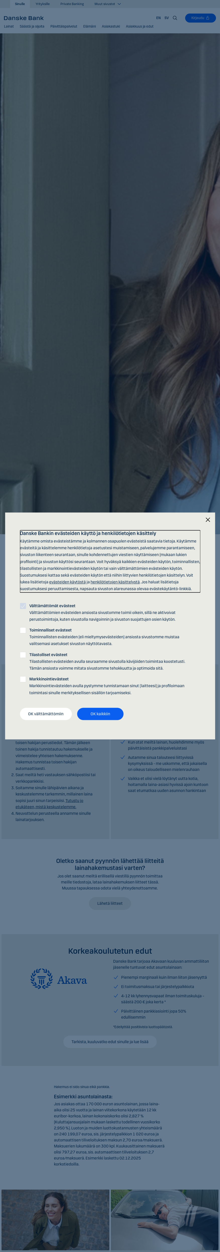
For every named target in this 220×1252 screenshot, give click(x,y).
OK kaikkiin (100, 713)
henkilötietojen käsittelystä (115, 582)
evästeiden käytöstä (67, 582)
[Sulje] (207, 519)
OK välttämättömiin (45, 713)
